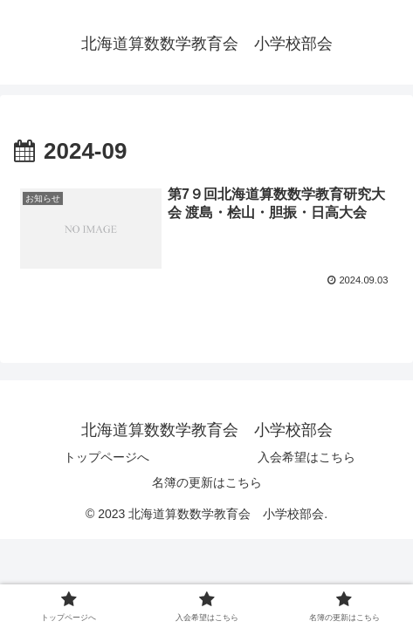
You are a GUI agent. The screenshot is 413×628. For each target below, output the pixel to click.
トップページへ (106, 457)
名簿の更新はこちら (207, 482)
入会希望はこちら (306, 457)
